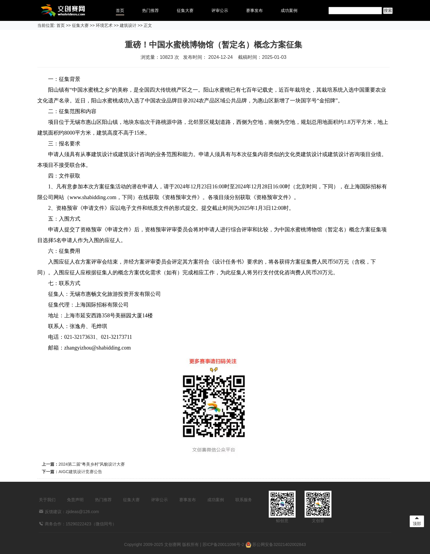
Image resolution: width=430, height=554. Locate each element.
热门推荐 (150, 10)
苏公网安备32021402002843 (275, 544)
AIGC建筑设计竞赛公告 (80, 471)
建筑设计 (128, 25)
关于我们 (47, 499)
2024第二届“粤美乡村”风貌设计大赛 (92, 464)
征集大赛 (185, 10)
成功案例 (289, 10)
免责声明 (75, 499)
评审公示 (219, 10)
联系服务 (243, 499)
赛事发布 (254, 10)
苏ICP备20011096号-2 (223, 544)
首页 (120, 10)
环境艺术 (104, 25)
